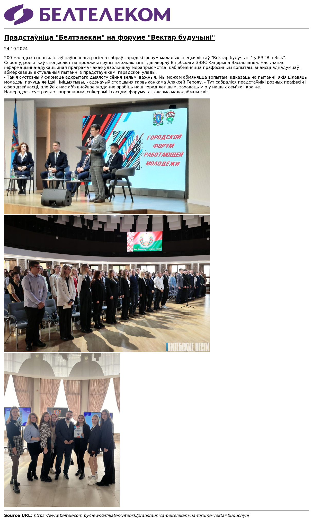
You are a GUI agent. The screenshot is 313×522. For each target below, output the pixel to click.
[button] (107, 212)
